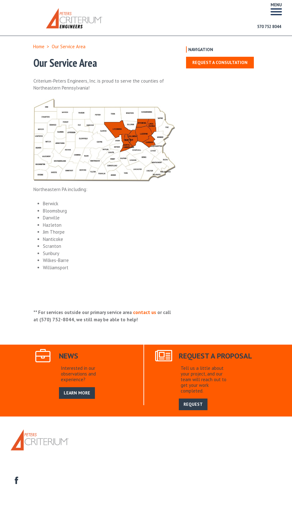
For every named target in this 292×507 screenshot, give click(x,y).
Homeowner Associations (211, 455)
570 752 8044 (269, 26)
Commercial (115, 455)
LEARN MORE (77, 393)
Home (38, 47)
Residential (88, 455)
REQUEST (193, 404)
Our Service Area (132, 449)
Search (161, 449)
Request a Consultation (220, 62)
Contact (249, 455)
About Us (102, 449)
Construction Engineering (156, 455)
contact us (144, 312)
